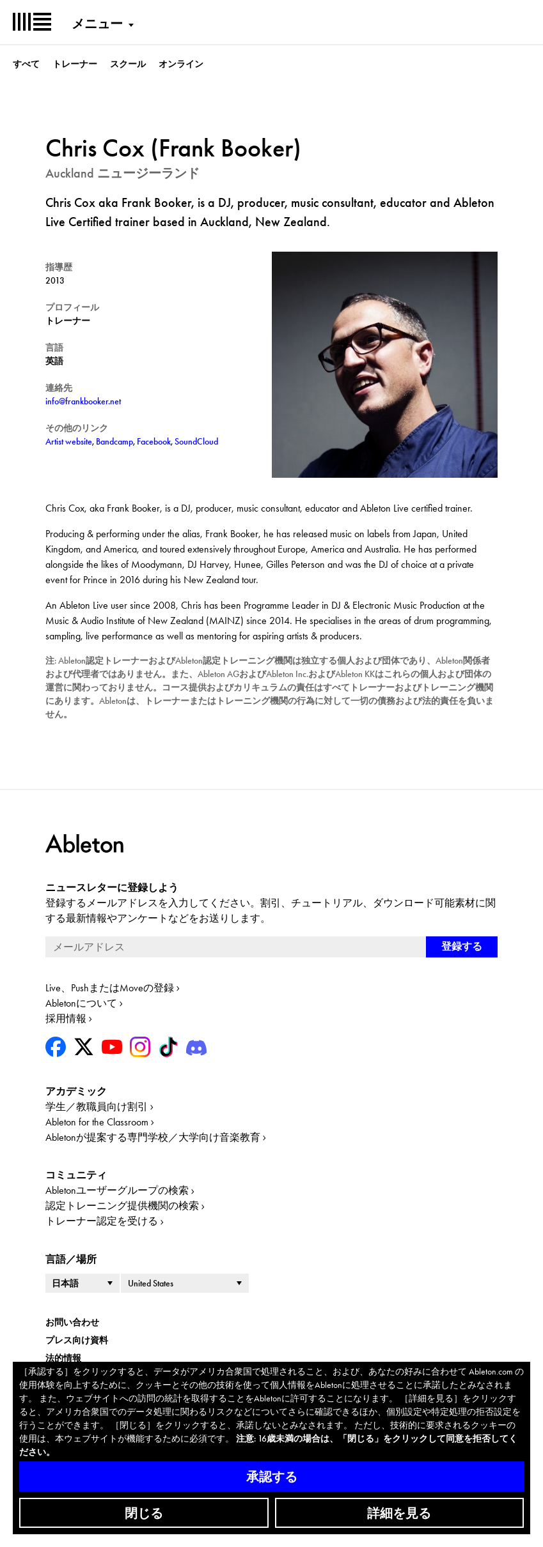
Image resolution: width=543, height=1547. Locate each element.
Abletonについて (81, 1003)
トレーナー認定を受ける (101, 1221)
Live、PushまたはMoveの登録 (109, 988)
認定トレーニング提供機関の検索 (122, 1205)
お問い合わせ (72, 1322)
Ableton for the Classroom (96, 1122)
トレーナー (74, 64)
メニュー (97, 23)
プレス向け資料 (76, 1340)
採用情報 (65, 1018)
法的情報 (63, 1358)
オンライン (181, 64)
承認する (271, 1476)
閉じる (144, 1513)
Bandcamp (114, 441)
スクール (128, 64)
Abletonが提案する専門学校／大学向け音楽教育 (152, 1137)
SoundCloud (196, 441)
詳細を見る (399, 1513)
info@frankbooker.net (83, 401)
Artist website (68, 441)
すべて (26, 64)
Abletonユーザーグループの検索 (117, 1190)
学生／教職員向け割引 (96, 1106)
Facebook (154, 441)
